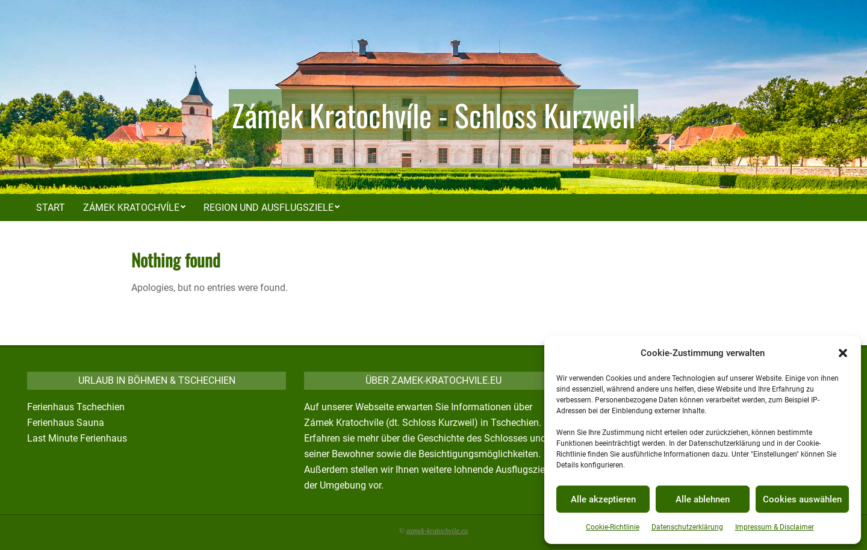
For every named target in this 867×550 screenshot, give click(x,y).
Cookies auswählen (802, 499)
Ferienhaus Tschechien (76, 407)
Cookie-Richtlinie (612, 527)
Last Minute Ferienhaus (77, 438)
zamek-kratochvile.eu (437, 531)
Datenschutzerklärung (687, 527)
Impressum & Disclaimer (774, 527)
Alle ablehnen (703, 499)
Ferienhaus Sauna (65, 422)
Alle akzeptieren (603, 499)
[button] (843, 353)
